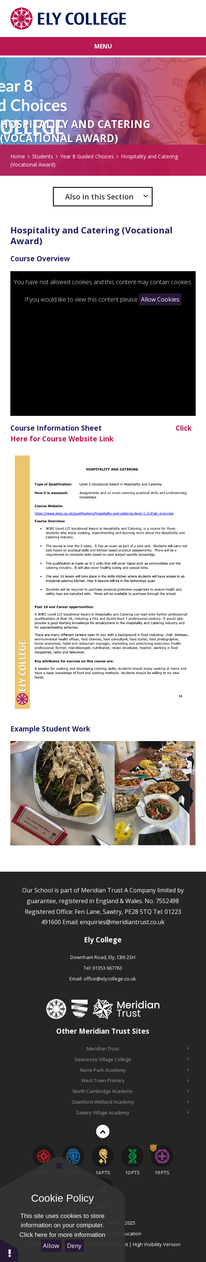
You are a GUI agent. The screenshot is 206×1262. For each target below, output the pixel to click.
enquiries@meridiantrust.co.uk (122, 922)
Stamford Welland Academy (130, 1101)
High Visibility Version (156, 1244)
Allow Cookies (160, 300)
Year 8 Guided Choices (87, 156)
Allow (51, 1245)
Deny (74, 1245)
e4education (127, 1233)
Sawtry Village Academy (132, 1112)
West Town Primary (135, 1080)
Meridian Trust (138, 1048)
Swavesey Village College (131, 1059)
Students (42, 156)
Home (17, 156)
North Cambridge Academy (131, 1091)
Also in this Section (99, 197)
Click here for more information (62, 1234)
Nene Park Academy (134, 1070)
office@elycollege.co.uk (110, 978)
